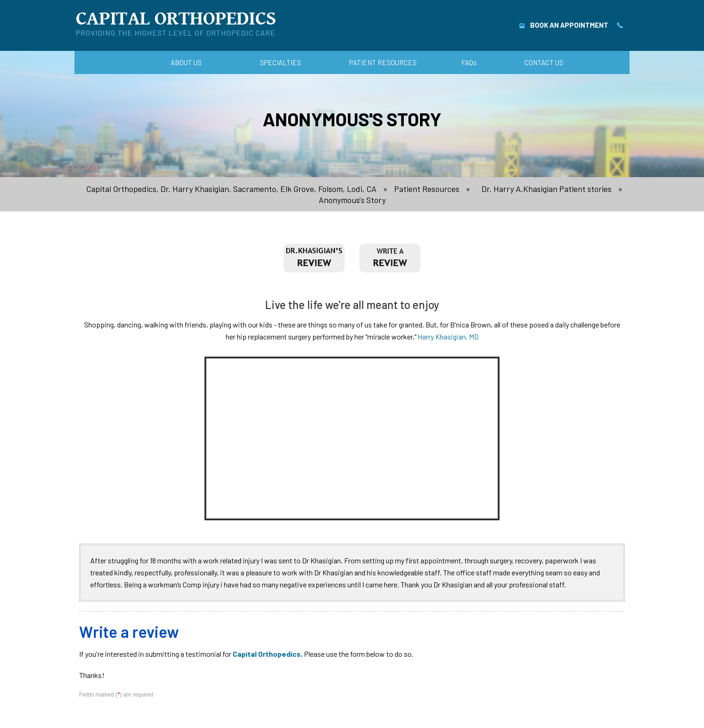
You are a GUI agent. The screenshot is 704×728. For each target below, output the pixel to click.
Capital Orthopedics (267, 653)
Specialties (280, 62)
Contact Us (544, 62)
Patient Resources (383, 62)
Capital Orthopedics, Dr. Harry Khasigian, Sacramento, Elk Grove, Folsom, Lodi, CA (231, 189)
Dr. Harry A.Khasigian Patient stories (546, 189)
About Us (186, 62)
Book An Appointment (563, 25)
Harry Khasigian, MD (448, 336)
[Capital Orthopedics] (176, 23)
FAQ (469, 62)
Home (127, 62)
